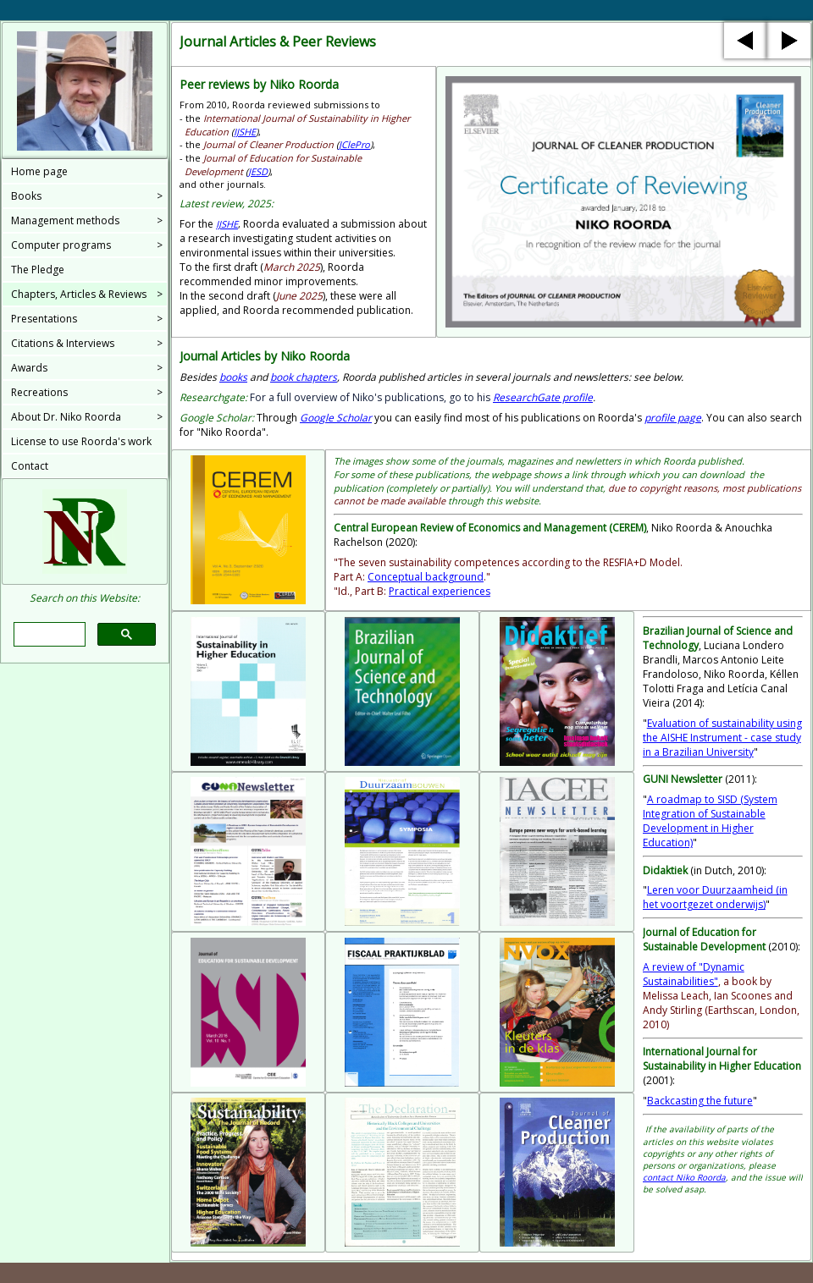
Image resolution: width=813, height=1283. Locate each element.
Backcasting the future (700, 1100)
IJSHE (245, 131)
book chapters (303, 377)
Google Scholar (336, 417)
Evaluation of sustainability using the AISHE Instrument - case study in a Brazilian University (722, 737)
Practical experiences (439, 591)
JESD (258, 171)
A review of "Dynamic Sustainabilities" (693, 974)
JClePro (354, 144)
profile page (672, 417)
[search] (47, 634)
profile (543, 397)
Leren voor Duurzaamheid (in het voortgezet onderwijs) (715, 897)
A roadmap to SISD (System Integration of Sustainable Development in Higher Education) (710, 821)
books (233, 377)
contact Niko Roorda (684, 1177)
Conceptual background (426, 577)
